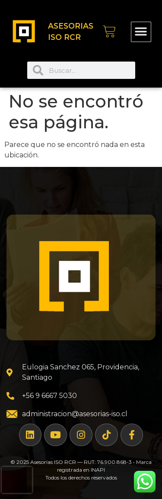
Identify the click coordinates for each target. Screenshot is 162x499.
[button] (141, 32)
